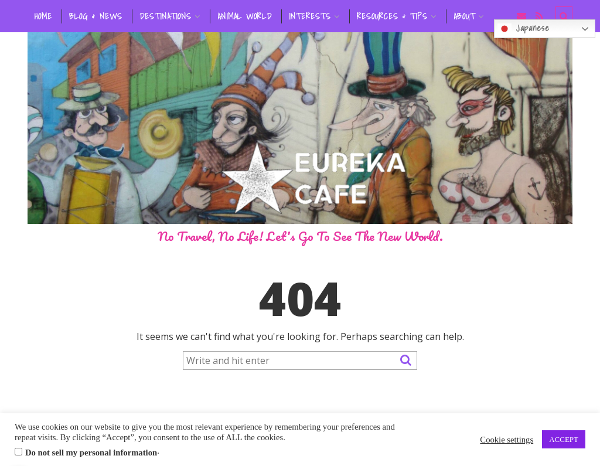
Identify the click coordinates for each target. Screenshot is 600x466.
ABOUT (464, 16)
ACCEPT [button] (563, 439)
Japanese (523, 29)
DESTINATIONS (165, 16)
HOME (43, 16)
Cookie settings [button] (506, 439)
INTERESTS (310, 16)
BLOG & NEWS (95, 16)
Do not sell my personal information (91, 452)
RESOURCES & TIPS (392, 16)
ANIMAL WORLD (244, 16)
